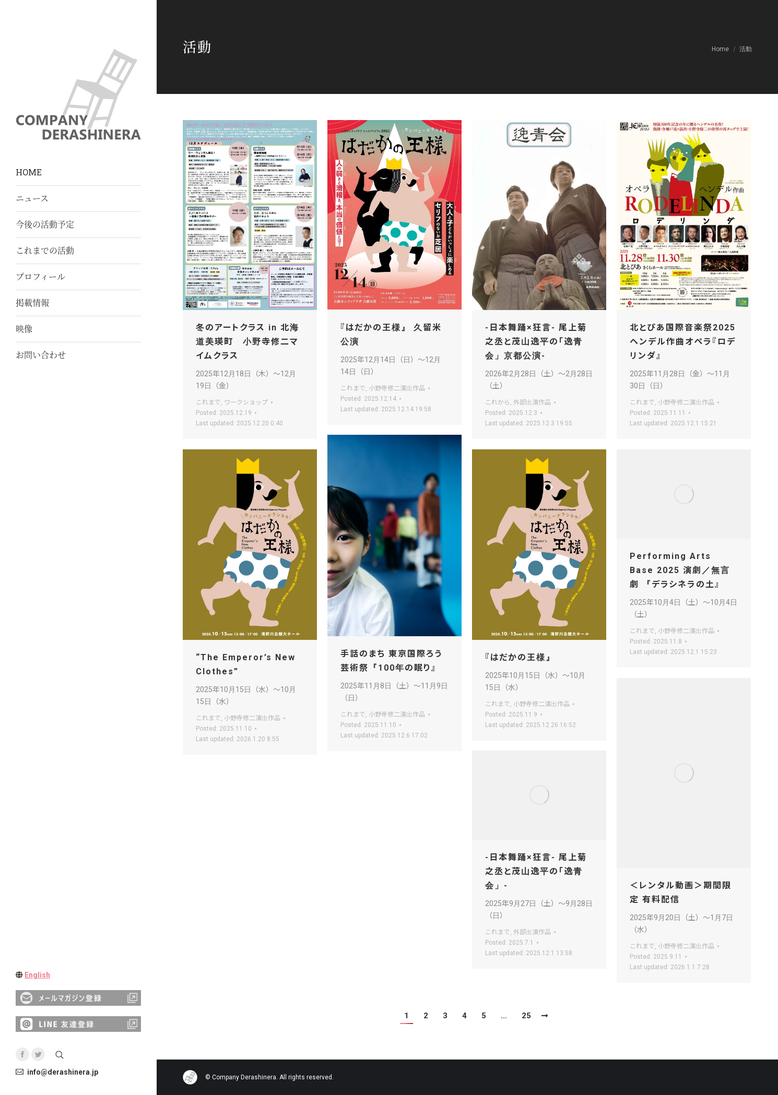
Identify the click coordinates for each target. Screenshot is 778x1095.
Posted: (224, 412)
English (37, 975)
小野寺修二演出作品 (397, 388)
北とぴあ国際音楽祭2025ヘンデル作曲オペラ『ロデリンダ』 (683, 342)
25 (526, 1015)
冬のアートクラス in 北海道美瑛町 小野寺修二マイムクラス (247, 342)
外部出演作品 (532, 402)
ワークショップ (246, 402)
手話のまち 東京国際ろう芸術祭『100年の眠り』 (391, 661)
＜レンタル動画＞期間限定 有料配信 (681, 892)
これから (497, 402)
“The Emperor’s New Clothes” (246, 664)
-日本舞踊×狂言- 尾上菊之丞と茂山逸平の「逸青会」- (536, 871)
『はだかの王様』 (520, 657)
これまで (208, 402)
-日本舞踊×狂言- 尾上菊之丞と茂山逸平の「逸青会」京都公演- (536, 342)
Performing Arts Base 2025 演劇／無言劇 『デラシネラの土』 (680, 570)
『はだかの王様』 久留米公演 (391, 335)
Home (720, 49)
